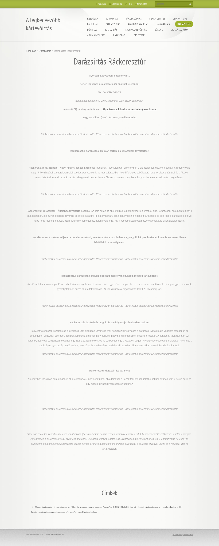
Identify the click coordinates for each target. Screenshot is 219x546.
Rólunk (158, 29)
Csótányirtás (180, 18)
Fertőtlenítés (157, 18)
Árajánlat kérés (96, 35)
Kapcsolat (119, 35)
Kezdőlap (92, 18)
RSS (130, 4)
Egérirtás (92, 24)
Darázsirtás (184, 24)
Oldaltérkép (117, 4)
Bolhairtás (111, 29)
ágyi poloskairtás (138, 24)
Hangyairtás (163, 24)
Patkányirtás (113, 24)
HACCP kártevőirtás (136, 29)
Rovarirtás (111, 18)
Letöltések (138, 35)
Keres (189, 4)
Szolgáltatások (179, 29)
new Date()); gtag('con (87, 512)
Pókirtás (92, 29)
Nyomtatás (142, 4)
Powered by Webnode (183, 534)
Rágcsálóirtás (134, 18)
